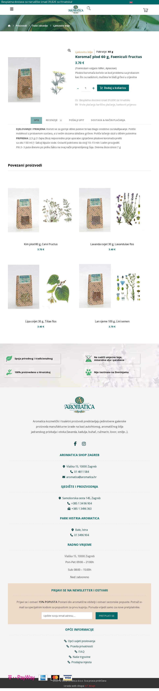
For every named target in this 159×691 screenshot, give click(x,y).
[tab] (77, 120)
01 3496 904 (79, 537)
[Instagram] (84, 446)
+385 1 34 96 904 (79, 506)
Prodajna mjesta (79, 664)
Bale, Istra (79, 532)
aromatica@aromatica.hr (79, 479)
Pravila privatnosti (79, 648)
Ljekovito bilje (84, 51)
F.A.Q (79, 654)
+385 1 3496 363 (79, 511)
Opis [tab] (32, 120)
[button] (69, 50)
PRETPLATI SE (106, 618)
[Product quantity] (86, 87)
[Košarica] (145, 10)
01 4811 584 (79, 474)
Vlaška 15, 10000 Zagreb (80, 469)
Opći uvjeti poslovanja (79, 643)
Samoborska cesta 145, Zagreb (79, 501)
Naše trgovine (79, 659)
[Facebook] (75, 446)
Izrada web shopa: (74, 688)
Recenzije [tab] (52, 120)
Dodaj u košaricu (116, 88)
